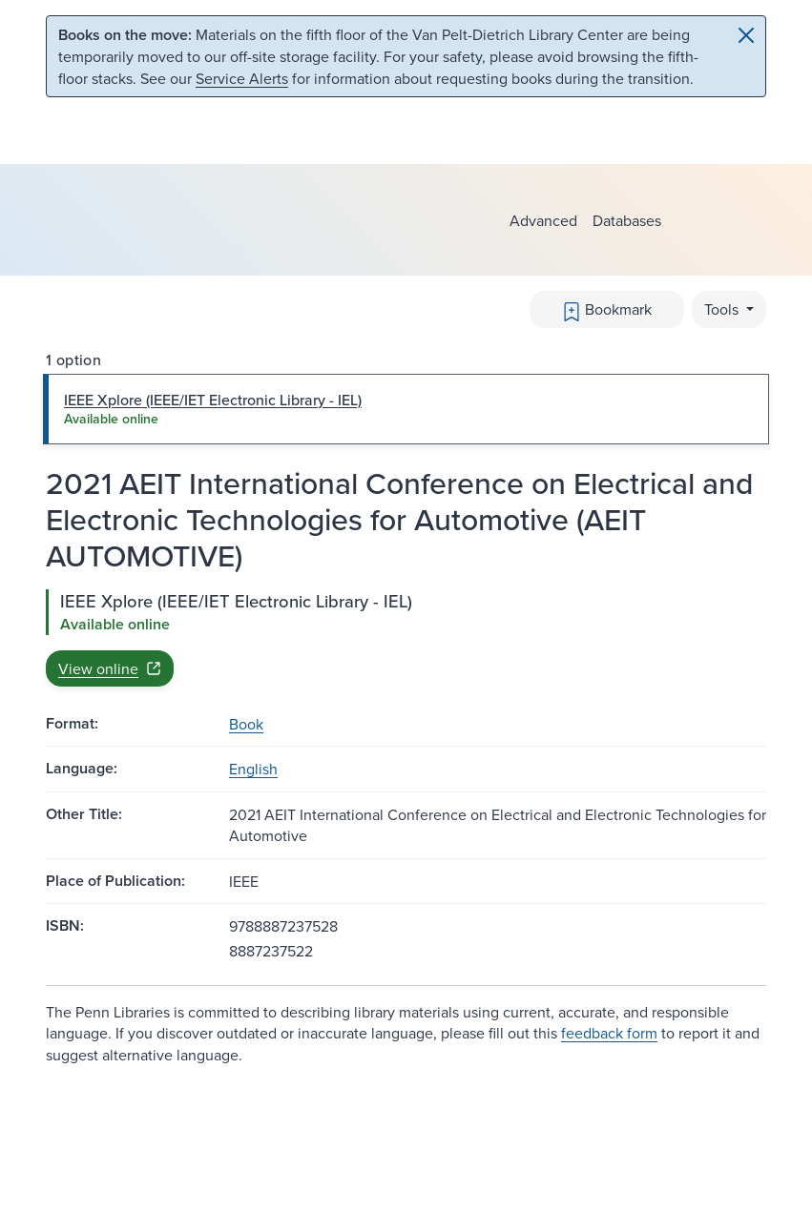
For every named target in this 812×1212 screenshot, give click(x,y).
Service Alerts (242, 78)
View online (109, 668)
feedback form (609, 1032)
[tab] (406, 409)
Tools (723, 308)
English (253, 768)
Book (246, 723)
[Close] (746, 35)
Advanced (543, 220)
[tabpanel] (406, 638)
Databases (627, 220)
